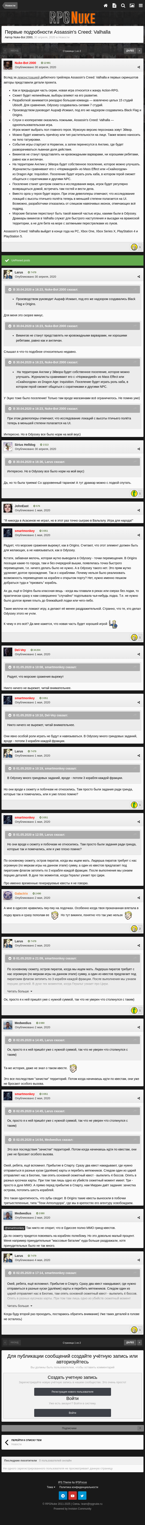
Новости (63, 37)
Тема (51, 1487)
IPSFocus (81, 1482)
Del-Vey (50, 715)
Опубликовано (35, 67)
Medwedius (23, 1023)
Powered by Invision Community (72, 1508)
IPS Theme (64, 1482)
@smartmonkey (14, 1228)
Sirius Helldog (25, 444)
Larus (19, 272)
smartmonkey (55, 667)
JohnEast (22, 506)
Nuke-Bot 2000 (22, 37)
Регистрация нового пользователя (72, 1391)
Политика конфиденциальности (78, 1487)
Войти (72, 1412)
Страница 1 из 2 (72, 51)
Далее (130, 50)
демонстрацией (28, 77)
